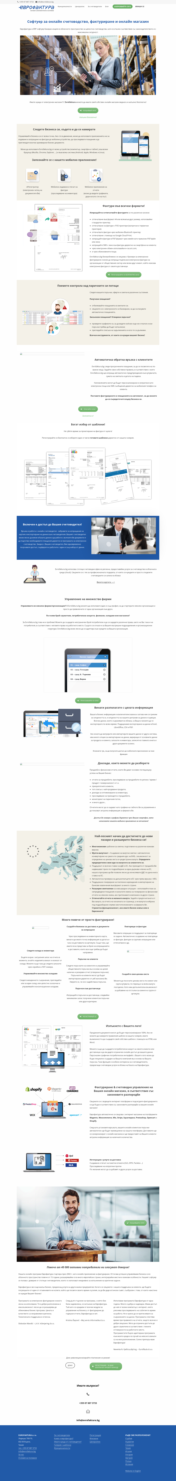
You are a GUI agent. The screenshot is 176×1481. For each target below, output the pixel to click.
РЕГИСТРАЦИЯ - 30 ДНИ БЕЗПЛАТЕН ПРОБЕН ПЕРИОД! (105, 1366)
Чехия (128, 1448)
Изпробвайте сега (122, 6)
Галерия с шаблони (62, 1445)
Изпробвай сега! (88, 110)
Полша (128, 1461)
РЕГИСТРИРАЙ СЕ (88, 1017)
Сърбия (128, 1438)
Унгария (129, 1454)
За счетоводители (95, 6)
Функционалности (65, 6)
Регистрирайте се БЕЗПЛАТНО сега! (123, 275)
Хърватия (129, 1441)
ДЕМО (70, 1365)
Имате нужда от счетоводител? (67, 1441)
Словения (129, 1445)
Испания (129, 1464)
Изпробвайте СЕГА (135, 1223)
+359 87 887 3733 (25, 2)
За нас (21, 1454)
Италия (128, 1451)
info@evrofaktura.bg (44, 2)
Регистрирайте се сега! (88, 700)
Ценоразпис (80, 6)
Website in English (133, 1471)
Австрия (129, 1458)
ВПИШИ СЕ (139, 6)
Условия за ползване (27, 1458)
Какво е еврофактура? (63, 1438)
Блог (107, 6)
